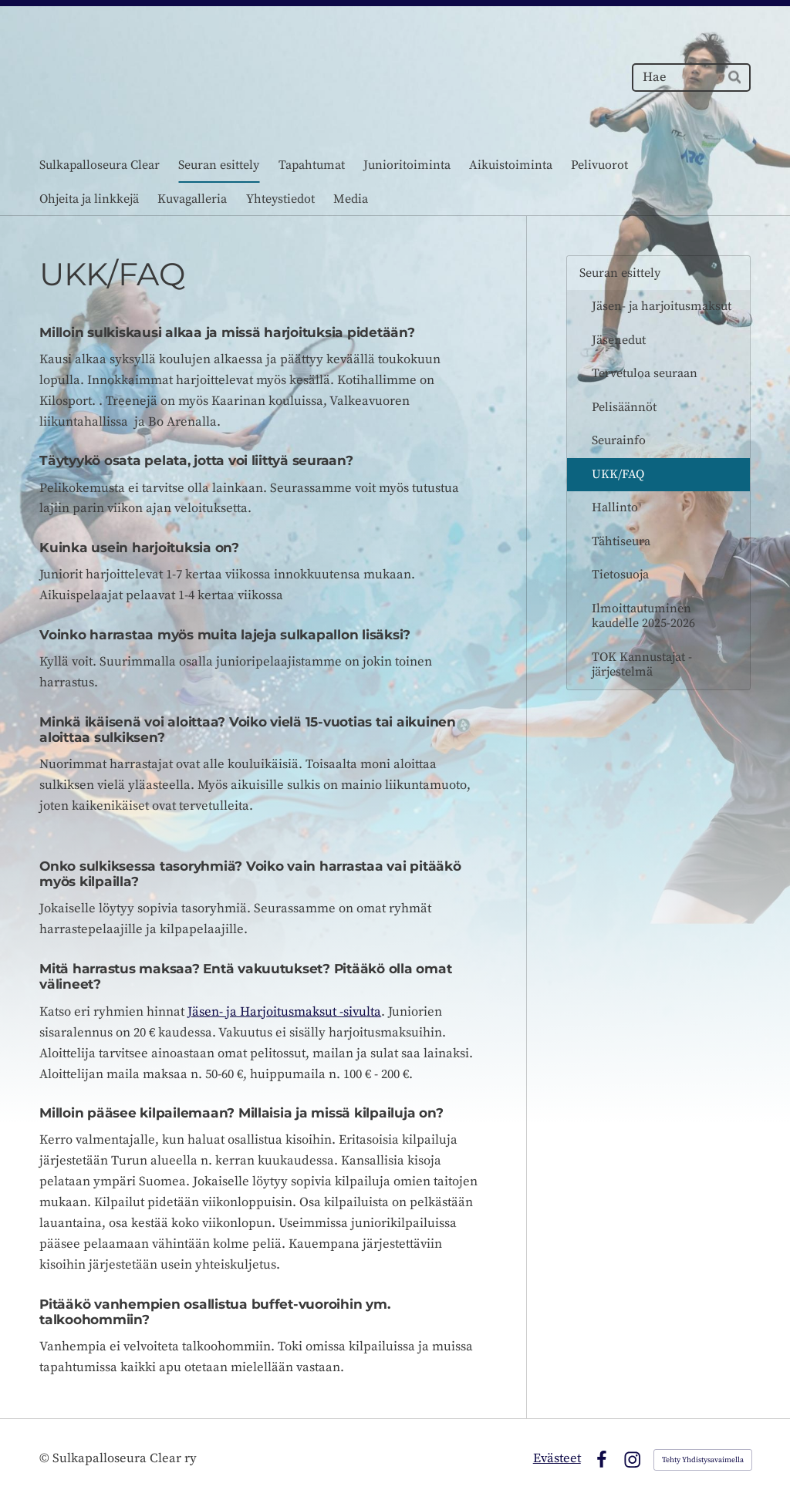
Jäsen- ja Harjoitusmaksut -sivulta (284, 1012)
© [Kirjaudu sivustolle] (45, 1459)
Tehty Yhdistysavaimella (703, 1460)
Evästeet (557, 1459)
